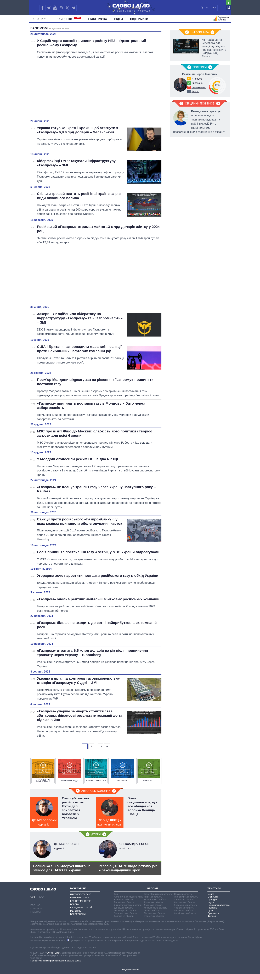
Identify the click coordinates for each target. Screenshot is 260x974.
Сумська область (183, 894)
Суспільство (213, 913)
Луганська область (153, 902)
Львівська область (153, 905)
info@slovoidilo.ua (130, 969)
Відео (118, 19)
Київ (116, 894)
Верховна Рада (79, 897)
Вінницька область (123, 899)
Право (210, 910)
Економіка (212, 896)
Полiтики (200, 67)
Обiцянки (69, 18)
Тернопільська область (186, 896)
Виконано (196, 83)
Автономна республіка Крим (128, 896)
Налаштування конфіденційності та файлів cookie (55, 960)
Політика (212, 907)
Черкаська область (184, 907)
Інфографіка (97, 19)
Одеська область (153, 910)
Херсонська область (184, 902)
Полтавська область (154, 913)
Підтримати (139, 19)
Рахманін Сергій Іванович (199, 74)
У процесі (196, 78)
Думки (96, 834)
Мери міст (76, 911)
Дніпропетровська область (128, 905)
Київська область (153, 896)
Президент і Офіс (80, 894)
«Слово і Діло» (52, 952)
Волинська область (124, 902)
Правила (35, 912)
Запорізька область (124, 916)
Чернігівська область (185, 913)
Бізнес (210, 894)
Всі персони (78, 914)
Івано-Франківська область (158, 894)
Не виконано (198, 87)
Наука (210, 902)
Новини (38, 19)
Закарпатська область (125, 913)
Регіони (152, 888)
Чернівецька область (185, 910)
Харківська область (184, 899)
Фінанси (211, 916)
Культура (212, 899)
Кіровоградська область (156, 899)
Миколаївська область (155, 907)
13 (100, 746)
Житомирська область (125, 910)
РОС (214, 7)
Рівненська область (154, 916)
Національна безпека (218, 905)
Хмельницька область (185, 905)
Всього (195, 91)
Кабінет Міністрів (80, 901)
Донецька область (123, 907)
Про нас (35, 905)
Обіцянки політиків (199, 103)
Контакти (36, 908)
